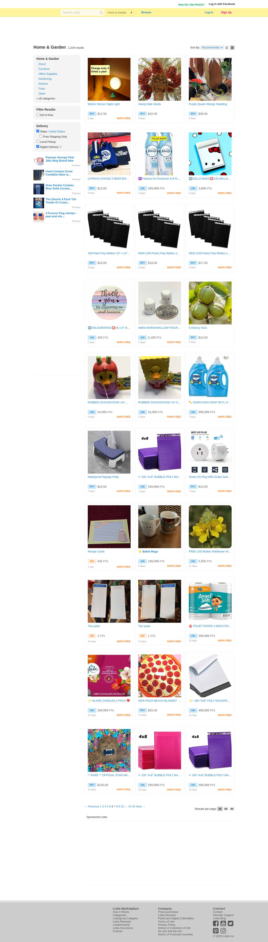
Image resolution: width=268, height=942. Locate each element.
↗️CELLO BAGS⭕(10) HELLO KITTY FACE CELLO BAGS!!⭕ (210, 178)
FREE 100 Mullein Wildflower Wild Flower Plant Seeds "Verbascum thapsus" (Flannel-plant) (210, 551)
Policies (117, 931)
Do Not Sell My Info (170, 931)
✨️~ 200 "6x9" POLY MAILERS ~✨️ (210, 700)
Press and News (168, 912)
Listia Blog (219, 918)
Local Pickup (48, 141)
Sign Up (226, 12)
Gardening (45, 78)
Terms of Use (166, 921)
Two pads (94, 626)
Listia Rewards (122, 921)
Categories (119, 915)
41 (129, 806)
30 (219, 808)
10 (122, 806)
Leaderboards (121, 924)
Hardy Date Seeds (149, 104)
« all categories (45, 98)
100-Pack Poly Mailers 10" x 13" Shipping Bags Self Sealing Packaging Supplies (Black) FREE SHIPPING (109, 253)
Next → (140, 806)
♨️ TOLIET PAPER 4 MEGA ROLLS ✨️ (210, 626)
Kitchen (43, 83)
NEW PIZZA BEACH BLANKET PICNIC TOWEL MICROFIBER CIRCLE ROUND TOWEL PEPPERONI (159, 700)
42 (133, 806)
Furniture (44, 68)
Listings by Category (125, 918)
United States (56, 131)
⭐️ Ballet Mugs (148, 551)
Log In (209, 12)
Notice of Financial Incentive (175, 934)
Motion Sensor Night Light (104, 104)
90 (232, 808)
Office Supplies (48, 73)
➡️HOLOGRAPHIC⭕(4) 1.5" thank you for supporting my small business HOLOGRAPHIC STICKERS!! (109, 327)
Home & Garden (47, 58)
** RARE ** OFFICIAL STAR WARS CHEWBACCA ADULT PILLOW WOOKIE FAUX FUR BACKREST (109, 775)
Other (42, 93)
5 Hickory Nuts (198, 327)
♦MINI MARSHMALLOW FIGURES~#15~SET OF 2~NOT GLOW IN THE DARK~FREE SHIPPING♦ (159, 327)
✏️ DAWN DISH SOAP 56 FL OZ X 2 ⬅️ (210, 402)
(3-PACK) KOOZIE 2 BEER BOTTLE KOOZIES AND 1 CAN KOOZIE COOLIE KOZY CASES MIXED (109, 178)
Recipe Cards (96, 551)
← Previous (92, 806)
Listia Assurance (123, 928)
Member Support (223, 915)
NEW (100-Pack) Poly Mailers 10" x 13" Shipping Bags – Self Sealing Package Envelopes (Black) (159, 253)
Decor (42, 64)
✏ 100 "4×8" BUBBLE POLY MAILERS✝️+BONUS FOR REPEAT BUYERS (159, 476)
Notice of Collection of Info (174, 928)
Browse (146, 12)
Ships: (44, 131)
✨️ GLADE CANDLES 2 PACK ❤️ (109, 700)
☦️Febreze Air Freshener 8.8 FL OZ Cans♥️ (159, 178)
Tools (42, 88)
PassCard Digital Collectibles (176, 918)
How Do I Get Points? (191, 4)
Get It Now (46, 115)
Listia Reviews (167, 915)
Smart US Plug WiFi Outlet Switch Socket (210, 476)
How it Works (121, 912)
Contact (218, 912)
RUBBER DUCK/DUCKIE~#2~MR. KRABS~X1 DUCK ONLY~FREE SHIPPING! (109, 402)
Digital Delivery (49, 146)
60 (225, 808)
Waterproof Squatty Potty (103, 476)
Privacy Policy (166, 924)
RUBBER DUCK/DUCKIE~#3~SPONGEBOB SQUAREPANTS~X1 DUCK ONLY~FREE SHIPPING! (159, 402)
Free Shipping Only (55, 136)
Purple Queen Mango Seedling (208, 104)
